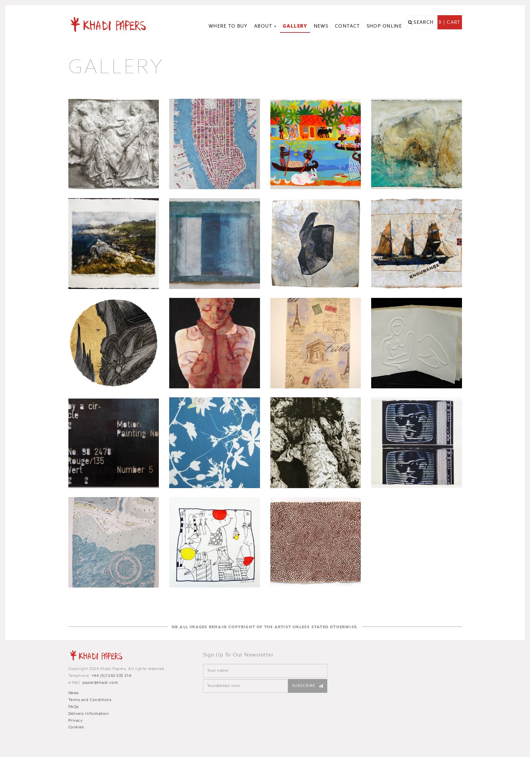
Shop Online (384, 26)
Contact (347, 26)
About (265, 26)
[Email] (245, 686)
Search (424, 27)
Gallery (295, 26)
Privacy (75, 720)
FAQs (73, 706)
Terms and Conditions (90, 699)
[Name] (265, 671)
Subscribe (304, 685)
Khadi (96, 656)
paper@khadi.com (100, 682)
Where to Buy (228, 26)
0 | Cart (449, 27)
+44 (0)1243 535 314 (111, 675)
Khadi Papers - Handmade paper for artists (114, 24)
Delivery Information (88, 713)
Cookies (76, 727)
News (321, 26)
